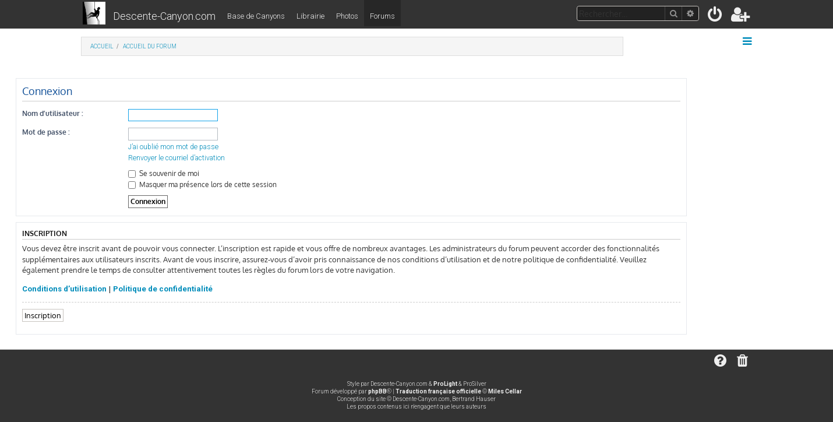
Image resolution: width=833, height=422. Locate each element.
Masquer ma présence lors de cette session (202, 184)
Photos (347, 16)
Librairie (310, 16)
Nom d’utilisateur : (52, 113)
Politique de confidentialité (163, 288)
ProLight (445, 384)
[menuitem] (715, 16)
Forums (382, 16)
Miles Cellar (505, 391)
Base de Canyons (256, 16)
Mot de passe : (46, 132)
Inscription (42, 315)
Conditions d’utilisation (64, 288)
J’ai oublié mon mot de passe (173, 147)
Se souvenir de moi (163, 173)
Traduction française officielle (438, 391)
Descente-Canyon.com (164, 16)
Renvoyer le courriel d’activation (176, 158)
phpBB (377, 391)
